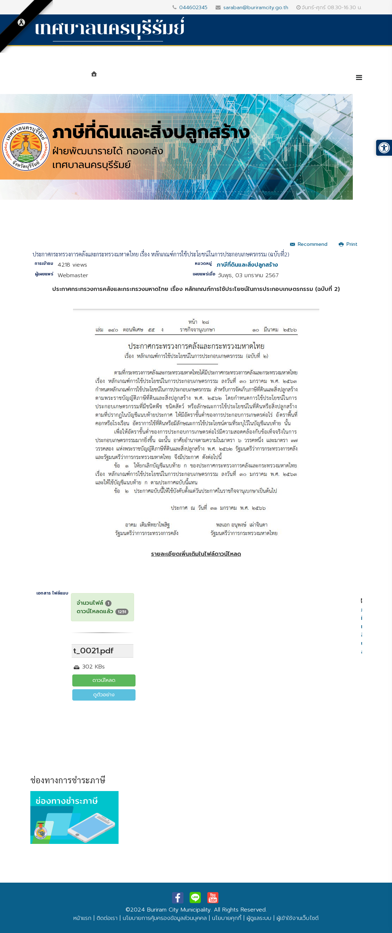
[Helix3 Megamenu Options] (359, 77)
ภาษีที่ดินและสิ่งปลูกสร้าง (247, 265)
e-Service (325, 78)
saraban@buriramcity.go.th (255, 7)
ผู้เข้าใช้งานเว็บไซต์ (298, 918)
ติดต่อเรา (107, 918)
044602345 (193, 7)
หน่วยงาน (168, 78)
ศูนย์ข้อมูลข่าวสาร (219, 78)
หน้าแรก (82, 918)
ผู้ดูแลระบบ (259, 918)
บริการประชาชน (276, 78)
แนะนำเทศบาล (125, 78)
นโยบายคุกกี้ (226, 918)
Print (348, 244)
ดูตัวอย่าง (104, 694)
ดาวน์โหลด (103, 680)
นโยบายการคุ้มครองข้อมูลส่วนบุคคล (165, 918)
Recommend (308, 244)
